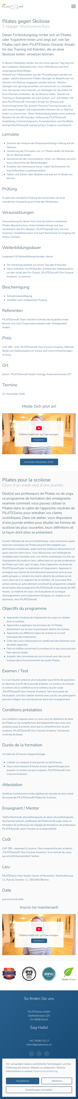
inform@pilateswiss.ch (39, 1044)
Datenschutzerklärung (45, 1071)
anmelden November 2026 (38, 462)
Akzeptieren (39, 439)
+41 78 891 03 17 (39, 1040)
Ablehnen (57, 1081)
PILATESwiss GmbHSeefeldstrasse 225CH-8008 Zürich (39, 1015)
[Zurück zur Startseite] (12, 6)
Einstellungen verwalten (39, 1089)
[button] (73, 6)
